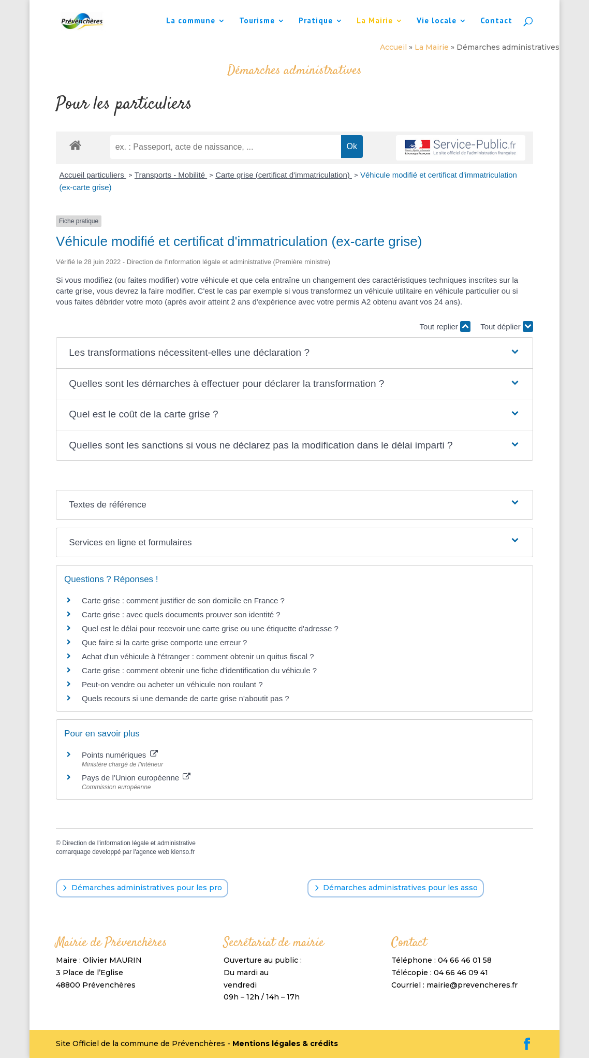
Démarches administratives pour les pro (146, 887)
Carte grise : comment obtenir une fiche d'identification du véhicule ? (199, 670)
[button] (294, 353)
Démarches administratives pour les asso (400, 887)
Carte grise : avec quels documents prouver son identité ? (182, 614)
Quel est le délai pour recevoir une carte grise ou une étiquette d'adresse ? (210, 628)
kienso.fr (183, 852)
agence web (153, 852)
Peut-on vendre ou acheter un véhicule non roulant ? (172, 684)
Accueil (393, 47)
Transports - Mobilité (171, 174)
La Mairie (375, 21)
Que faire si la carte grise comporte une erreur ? (164, 642)
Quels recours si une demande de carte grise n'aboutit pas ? (185, 698)
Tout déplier (506, 326)
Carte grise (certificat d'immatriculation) (283, 174)
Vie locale (437, 21)
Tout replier (445, 326)
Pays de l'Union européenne (136, 777)
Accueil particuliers (93, 174)
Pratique (316, 21)
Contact (496, 21)
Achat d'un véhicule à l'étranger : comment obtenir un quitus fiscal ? (198, 656)
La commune (190, 21)
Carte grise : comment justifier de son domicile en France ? (183, 600)
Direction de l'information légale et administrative (129, 843)
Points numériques (119, 754)
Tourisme (257, 21)
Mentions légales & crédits (285, 1043)
